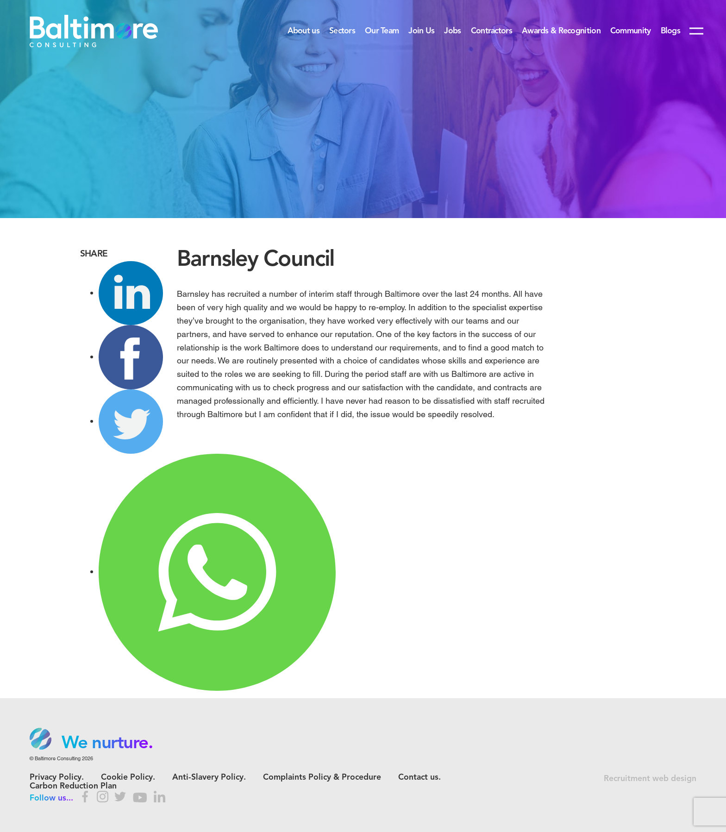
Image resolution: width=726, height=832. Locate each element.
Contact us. (419, 778)
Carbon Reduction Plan (73, 786)
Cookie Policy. (128, 778)
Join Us (421, 31)
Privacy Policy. (57, 778)
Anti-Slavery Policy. (209, 778)
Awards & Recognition (561, 31)
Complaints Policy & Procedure (322, 778)
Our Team (382, 31)
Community (630, 31)
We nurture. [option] (107, 743)
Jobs (452, 31)
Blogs (670, 31)
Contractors (491, 31)
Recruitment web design (650, 779)
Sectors (342, 31)
